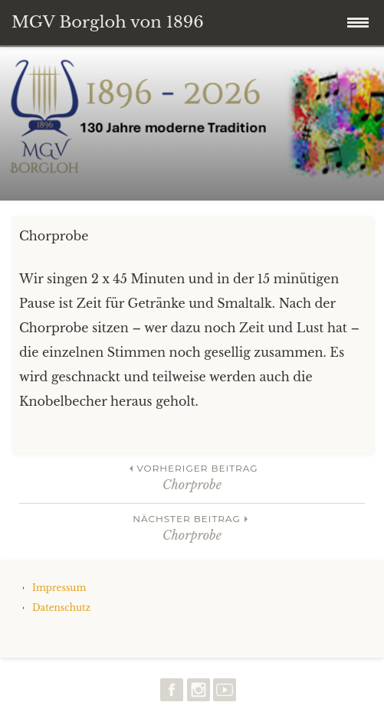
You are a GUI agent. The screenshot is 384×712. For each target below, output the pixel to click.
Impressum (59, 587)
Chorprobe (192, 476)
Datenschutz (61, 607)
